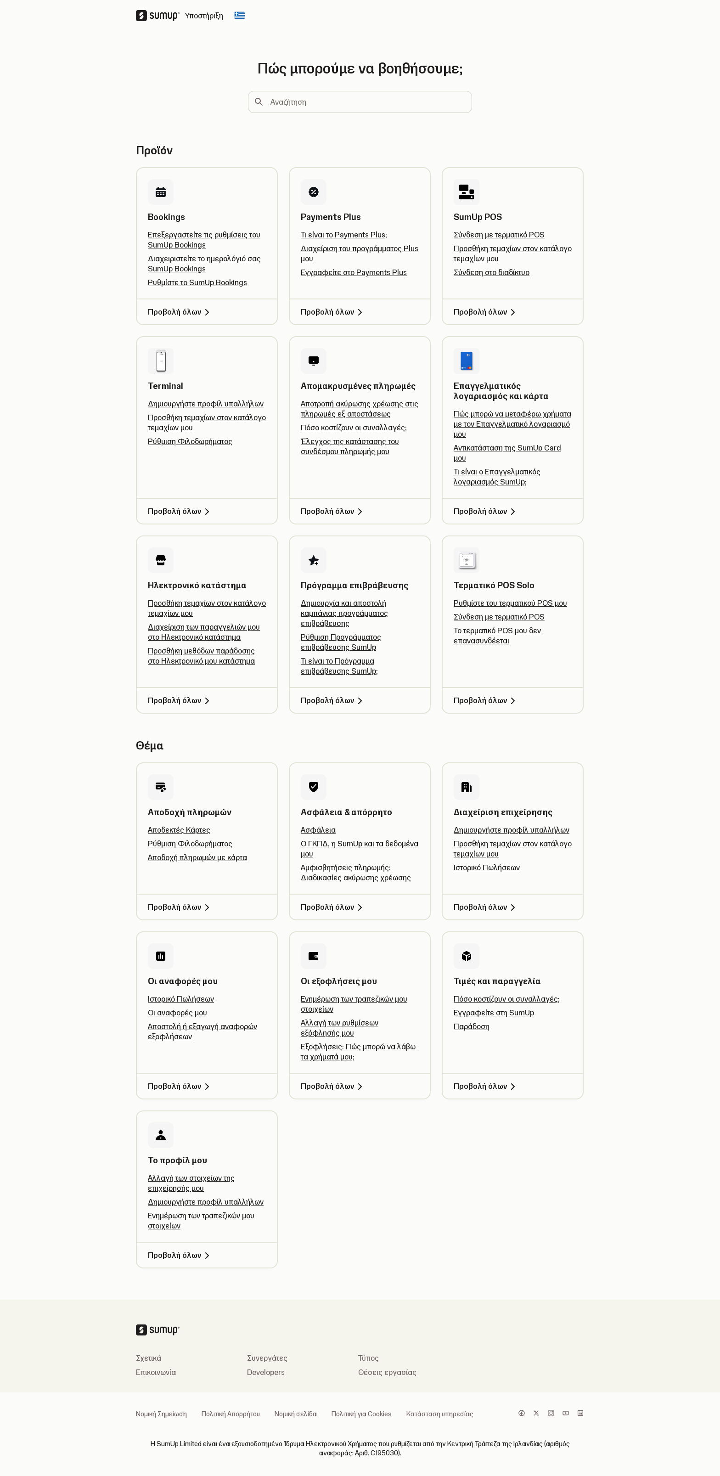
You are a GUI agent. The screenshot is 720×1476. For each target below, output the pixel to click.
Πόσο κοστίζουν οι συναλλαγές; (354, 427)
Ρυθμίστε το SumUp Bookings (197, 282)
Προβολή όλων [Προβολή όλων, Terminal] (180, 511)
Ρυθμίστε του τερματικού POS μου (510, 603)
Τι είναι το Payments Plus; (344, 234)
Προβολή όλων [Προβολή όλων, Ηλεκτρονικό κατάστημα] (180, 700)
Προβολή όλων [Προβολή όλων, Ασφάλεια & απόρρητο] (333, 907)
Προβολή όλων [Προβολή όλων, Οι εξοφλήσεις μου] (333, 1086)
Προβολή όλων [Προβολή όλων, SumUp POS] (486, 312)
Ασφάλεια (318, 829)
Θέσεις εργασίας (387, 1372)
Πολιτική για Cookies (362, 1414)
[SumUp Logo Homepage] (160, 15)
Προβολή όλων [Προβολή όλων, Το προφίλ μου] (180, 1255)
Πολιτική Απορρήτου (231, 1414)
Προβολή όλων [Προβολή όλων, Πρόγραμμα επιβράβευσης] (333, 700)
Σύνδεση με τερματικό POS (499, 234)
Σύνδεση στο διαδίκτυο (491, 272)
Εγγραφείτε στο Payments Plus (354, 272)
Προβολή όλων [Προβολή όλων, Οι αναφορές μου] (180, 1086)
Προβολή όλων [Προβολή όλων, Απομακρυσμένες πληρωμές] (333, 511)
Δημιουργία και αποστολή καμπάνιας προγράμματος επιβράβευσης (344, 613)
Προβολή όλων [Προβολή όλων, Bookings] (180, 312)
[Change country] (240, 16)
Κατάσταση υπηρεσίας (439, 1414)
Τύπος (368, 1358)
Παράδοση (471, 1026)
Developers (266, 1372)
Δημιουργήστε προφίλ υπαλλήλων (206, 403)
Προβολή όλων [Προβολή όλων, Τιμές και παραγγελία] (486, 1086)
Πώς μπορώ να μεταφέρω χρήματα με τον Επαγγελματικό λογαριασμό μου (512, 424)
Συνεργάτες (267, 1358)
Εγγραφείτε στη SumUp (494, 1012)
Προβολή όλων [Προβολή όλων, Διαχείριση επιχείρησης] (486, 907)
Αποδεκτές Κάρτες (179, 829)
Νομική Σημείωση (161, 1414)
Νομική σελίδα (296, 1414)
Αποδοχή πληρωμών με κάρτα (197, 857)
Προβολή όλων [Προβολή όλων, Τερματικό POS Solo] (486, 700)
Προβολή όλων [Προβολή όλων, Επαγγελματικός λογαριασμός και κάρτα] (486, 511)
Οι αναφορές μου (177, 1012)
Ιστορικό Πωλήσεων (487, 867)
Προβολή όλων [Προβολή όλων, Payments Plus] (333, 312)
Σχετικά (148, 1358)
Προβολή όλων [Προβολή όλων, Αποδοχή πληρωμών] (180, 907)
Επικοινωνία (156, 1372)
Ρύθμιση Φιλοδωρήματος (190, 441)
